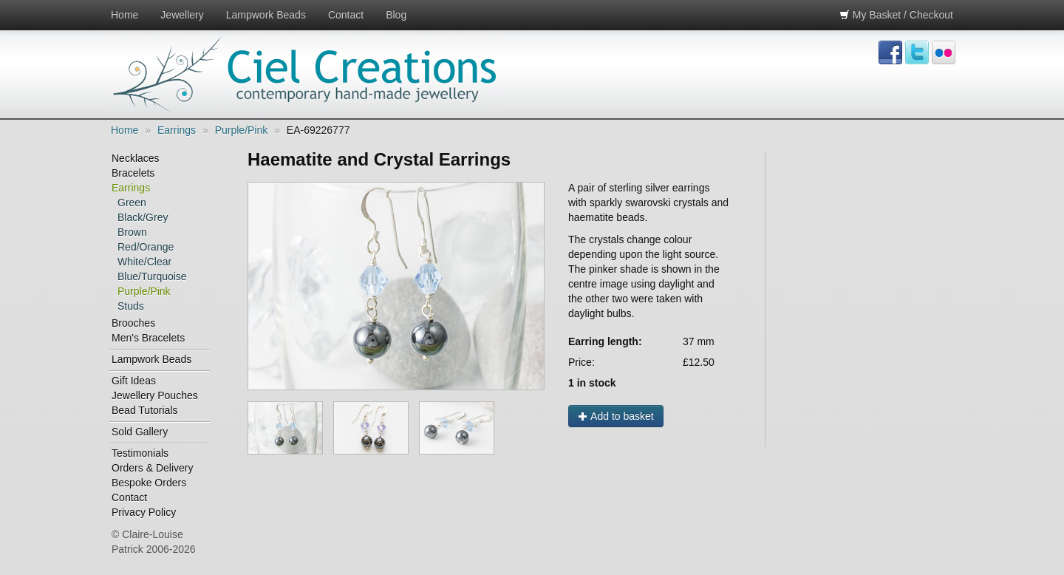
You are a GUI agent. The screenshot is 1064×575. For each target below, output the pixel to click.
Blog (396, 15)
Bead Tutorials (145, 410)
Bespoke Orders (149, 483)
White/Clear (144, 262)
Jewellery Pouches (155, 395)
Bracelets (133, 173)
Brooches (133, 323)
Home (124, 15)
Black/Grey (142, 217)
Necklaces (136, 158)
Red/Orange (145, 247)
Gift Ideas (134, 381)
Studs (130, 306)
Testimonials (140, 453)
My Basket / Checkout (896, 15)
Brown (132, 232)
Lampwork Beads (266, 15)
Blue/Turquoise (152, 276)
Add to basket (616, 416)
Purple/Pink (241, 130)
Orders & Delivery (152, 468)
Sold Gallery (140, 432)
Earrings (176, 130)
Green (131, 202)
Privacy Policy (144, 512)
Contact (346, 15)
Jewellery (181, 15)
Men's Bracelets (148, 338)
